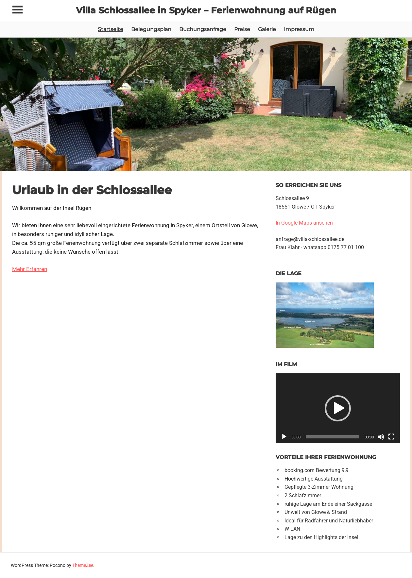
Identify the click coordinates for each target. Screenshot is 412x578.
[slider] (332, 436)
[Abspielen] (284, 437)
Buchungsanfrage (202, 29)
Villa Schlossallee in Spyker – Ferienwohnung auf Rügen (206, 10)
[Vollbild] (391, 437)
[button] (338, 408)
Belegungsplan (151, 29)
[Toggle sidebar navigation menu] (18, 10)
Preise (242, 29)
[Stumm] (381, 437)
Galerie (267, 29)
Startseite (110, 29)
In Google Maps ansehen (305, 223)
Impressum (299, 29)
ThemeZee (82, 565)
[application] (338, 408)
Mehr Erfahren (29, 269)
